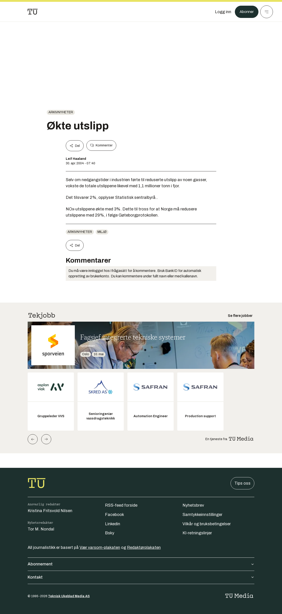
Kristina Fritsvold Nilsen (50, 510)
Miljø (102, 232)
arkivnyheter (61, 112)
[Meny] (266, 11)
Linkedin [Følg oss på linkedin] (112, 524)
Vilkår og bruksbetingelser (206, 524)
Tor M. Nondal (41, 529)
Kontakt (141, 577)
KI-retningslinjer (197, 533)
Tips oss (242, 483)
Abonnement (141, 564)
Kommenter (101, 145)
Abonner (246, 12)
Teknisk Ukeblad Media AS (69, 596)
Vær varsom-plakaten (100, 547)
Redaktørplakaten (144, 547)
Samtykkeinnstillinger (202, 514)
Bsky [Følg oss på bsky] (109, 533)
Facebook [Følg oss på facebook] (114, 514)
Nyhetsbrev (193, 505)
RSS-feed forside (121, 505)
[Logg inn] (221, 12)
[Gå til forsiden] (33, 11)
